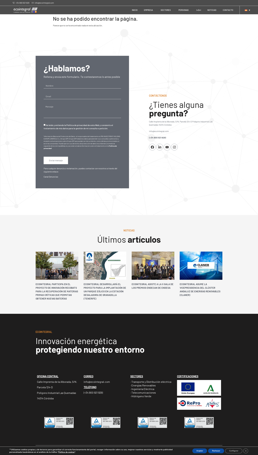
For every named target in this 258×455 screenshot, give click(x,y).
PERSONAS (184, 10)
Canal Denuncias (51, 176)
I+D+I (198, 10)
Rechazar (215, 451)
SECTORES (166, 10)
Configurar (233, 451)
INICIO (135, 10)
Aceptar (198, 451)
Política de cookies (68, 452)
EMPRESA (149, 10)
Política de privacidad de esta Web (82, 125)
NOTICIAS (211, 10)
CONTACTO (228, 10)
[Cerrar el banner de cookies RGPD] (245, 450)
